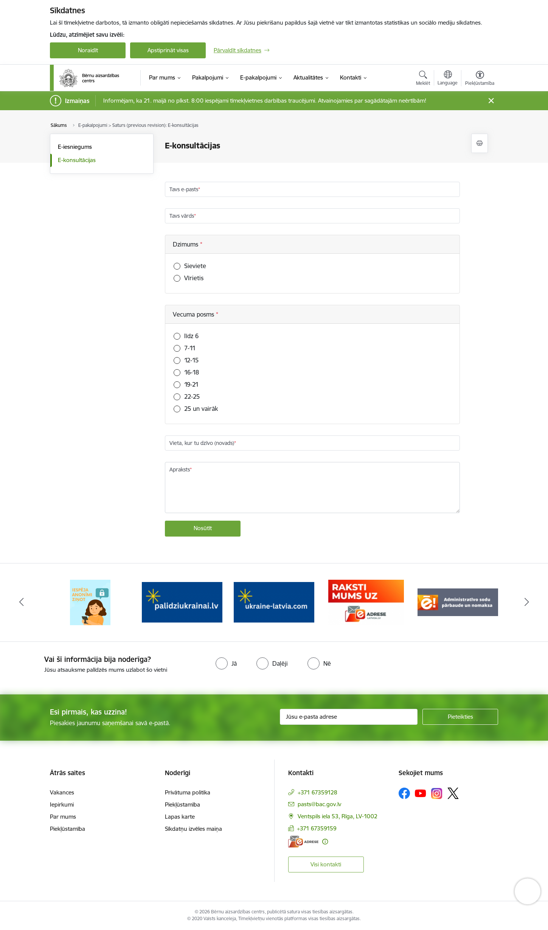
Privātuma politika (187, 792)
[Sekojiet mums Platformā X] (453, 793)
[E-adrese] (303, 841)
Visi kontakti (325, 864)
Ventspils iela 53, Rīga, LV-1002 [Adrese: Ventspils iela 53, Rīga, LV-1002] (337, 816)
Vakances (62, 792)
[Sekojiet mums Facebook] (404, 793)
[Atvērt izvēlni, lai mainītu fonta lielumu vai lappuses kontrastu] (479, 79)
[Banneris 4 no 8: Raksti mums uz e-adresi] (366, 601)
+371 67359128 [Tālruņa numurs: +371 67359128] (317, 792)
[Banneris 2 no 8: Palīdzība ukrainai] (182, 601)
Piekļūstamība (67, 828)
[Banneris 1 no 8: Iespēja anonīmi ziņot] (90, 601)
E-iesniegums (75, 146)
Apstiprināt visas (168, 50)
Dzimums (186, 244)
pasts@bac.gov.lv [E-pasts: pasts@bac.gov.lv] (319, 804)
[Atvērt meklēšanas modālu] (423, 79)
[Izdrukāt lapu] (479, 143)
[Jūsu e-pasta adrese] (349, 717)
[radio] (226, 663)
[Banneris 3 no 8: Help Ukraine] (274, 601)
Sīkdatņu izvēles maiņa (193, 828)
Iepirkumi (62, 804)
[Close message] (491, 100)
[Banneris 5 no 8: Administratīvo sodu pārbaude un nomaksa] (458, 601)
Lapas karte (180, 816)
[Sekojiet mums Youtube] (420, 792)
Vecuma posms (194, 314)
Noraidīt (88, 50)
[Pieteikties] (460, 717)
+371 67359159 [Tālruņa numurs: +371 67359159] (317, 828)
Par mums (63, 816)
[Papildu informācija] (325, 841)
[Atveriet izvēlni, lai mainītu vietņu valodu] (447, 78)
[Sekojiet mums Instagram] (436, 793)
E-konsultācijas (77, 160)
